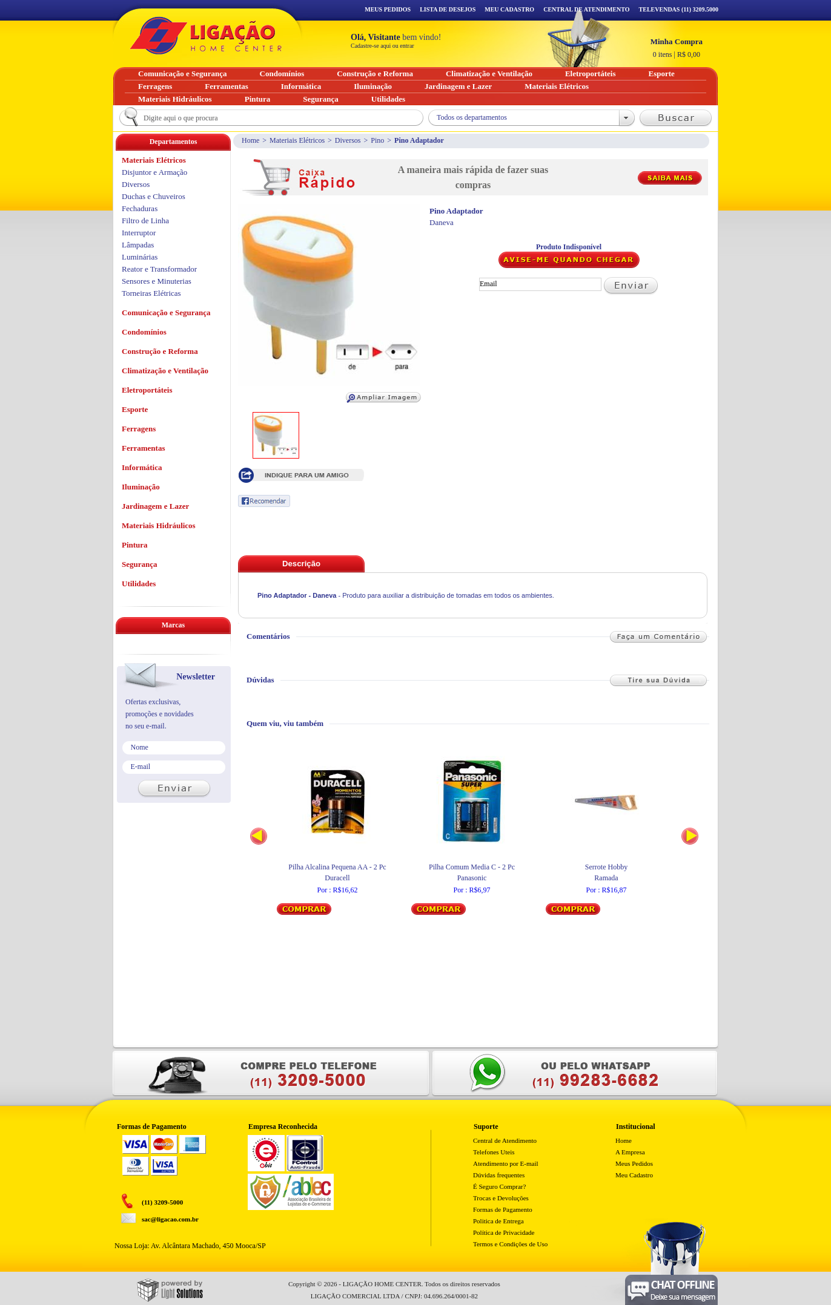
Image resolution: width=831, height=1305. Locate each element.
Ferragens (139, 428)
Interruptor (139, 232)
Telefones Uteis (494, 1152)
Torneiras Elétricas (151, 293)
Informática (142, 467)
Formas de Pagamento (502, 1209)
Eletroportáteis (147, 389)
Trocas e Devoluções (501, 1198)
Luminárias (139, 256)
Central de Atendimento (505, 1140)
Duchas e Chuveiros (153, 196)
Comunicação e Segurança (166, 312)
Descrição (301, 563)
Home (250, 140)
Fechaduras (139, 208)
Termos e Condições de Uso (510, 1244)
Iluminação (141, 486)
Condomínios (144, 331)
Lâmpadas (138, 244)
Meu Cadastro (509, 9)
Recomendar (264, 501)
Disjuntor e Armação (154, 172)
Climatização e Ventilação (165, 370)
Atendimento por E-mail (505, 1163)
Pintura (135, 544)
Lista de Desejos (447, 9)
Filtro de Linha (145, 220)
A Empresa (630, 1152)
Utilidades (139, 583)
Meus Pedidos (388, 9)
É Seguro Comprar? (499, 1186)
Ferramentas (143, 448)
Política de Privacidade (503, 1232)
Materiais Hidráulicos (159, 525)
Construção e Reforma (160, 351)
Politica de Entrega (498, 1221)
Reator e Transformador (159, 268)
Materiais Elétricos (297, 140)
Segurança (139, 564)
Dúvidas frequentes (499, 1175)
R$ (677, 48)
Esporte (135, 409)
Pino (377, 140)
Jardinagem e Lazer (155, 506)
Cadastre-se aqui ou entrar (382, 45)
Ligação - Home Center (206, 35)
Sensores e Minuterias (156, 281)
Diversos (348, 140)
